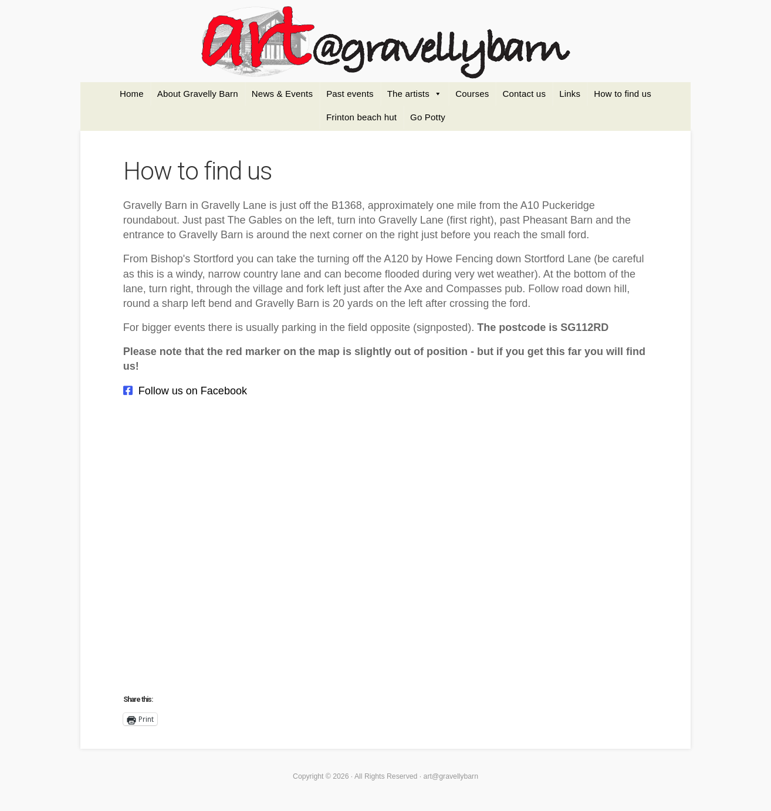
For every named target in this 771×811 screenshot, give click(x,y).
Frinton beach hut (361, 117)
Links (569, 94)
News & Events (282, 94)
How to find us (622, 94)
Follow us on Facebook (192, 391)
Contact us (524, 94)
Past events (350, 94)
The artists (408, 94)
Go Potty (427, 117)
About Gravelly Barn (197, 94)
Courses (472, 94)
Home (132, 94)
